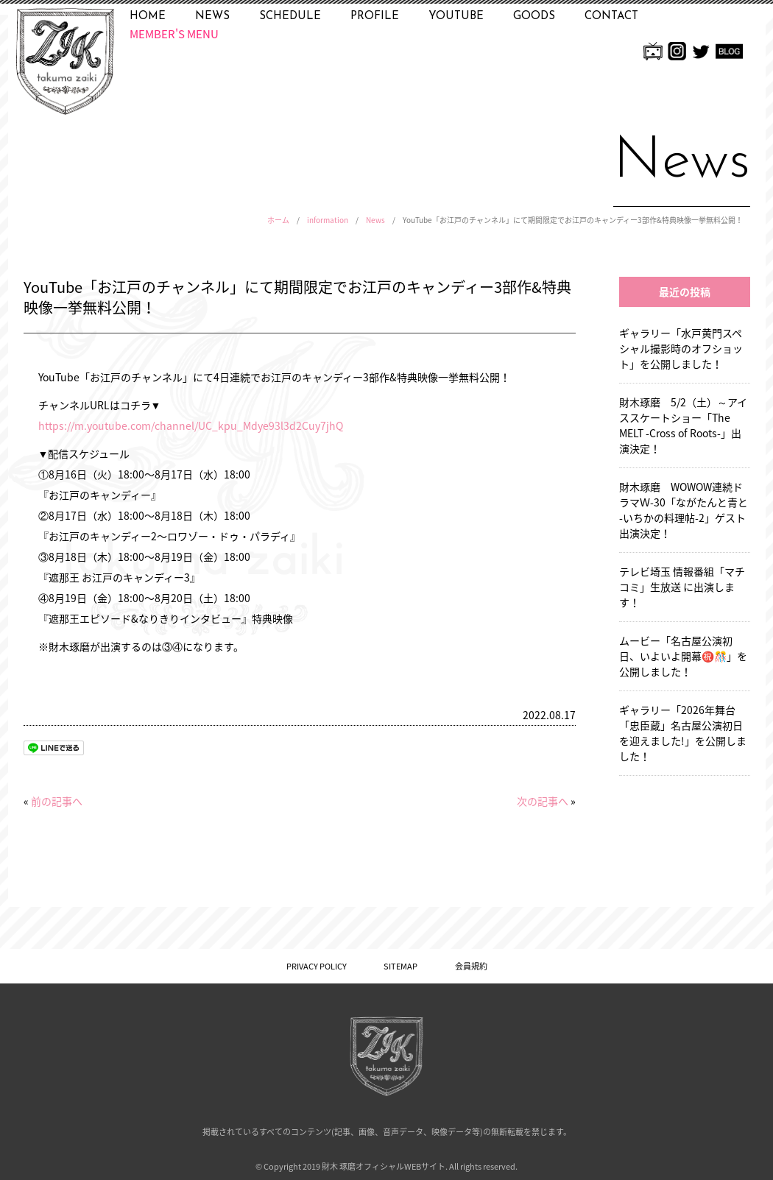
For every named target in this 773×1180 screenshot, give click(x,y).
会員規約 (471, 966)
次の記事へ (542, 801)
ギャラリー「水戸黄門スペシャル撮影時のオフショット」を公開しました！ (681, 348)
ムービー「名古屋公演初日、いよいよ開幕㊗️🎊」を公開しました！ (683, 656)
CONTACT (611, 16)
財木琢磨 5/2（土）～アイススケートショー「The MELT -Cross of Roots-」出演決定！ (683, 425)
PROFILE (374, 16)
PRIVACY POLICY (316, 966)
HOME (148, 16)
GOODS (534, 16)
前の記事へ (56, 801)
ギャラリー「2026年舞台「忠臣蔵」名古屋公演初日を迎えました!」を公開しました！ (682, 732)
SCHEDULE (290, 16)
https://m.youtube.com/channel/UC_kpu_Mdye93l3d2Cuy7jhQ (190, 425)
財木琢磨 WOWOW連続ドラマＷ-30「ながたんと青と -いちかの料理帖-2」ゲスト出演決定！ (683, 509)
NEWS (212, 16)
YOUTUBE (456, 16)
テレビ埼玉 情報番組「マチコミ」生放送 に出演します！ (682, 587)
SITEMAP (400, 966)
